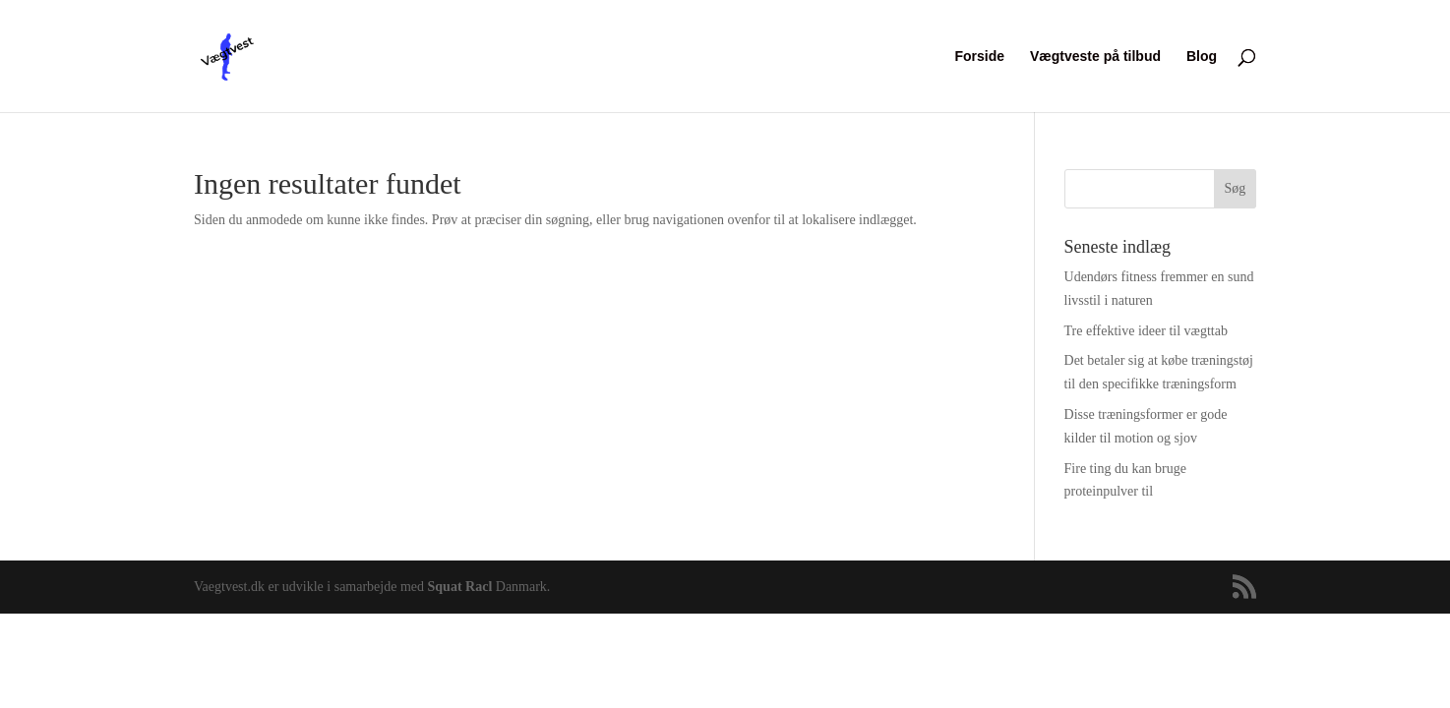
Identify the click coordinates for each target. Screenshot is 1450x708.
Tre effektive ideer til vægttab (1146, 331)
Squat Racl (460, 586)
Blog (1201, 56)
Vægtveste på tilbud (1095, 56)
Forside (980, 56)
